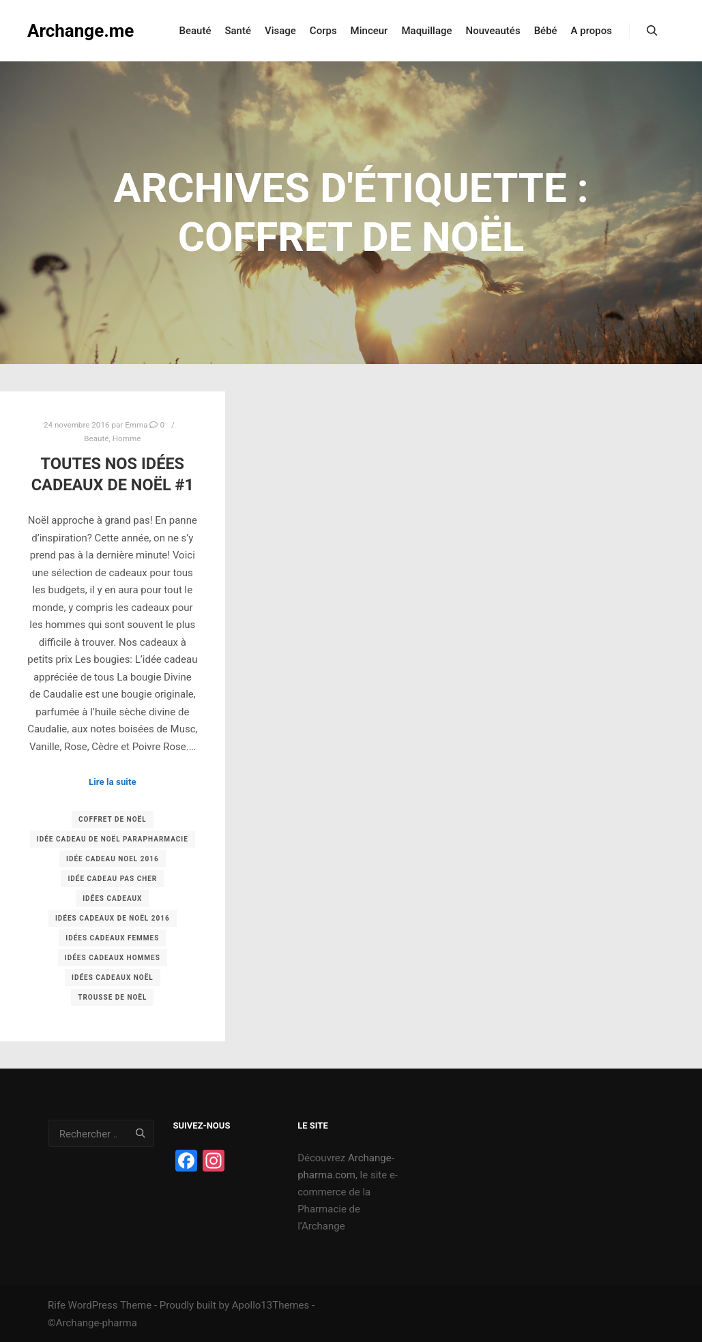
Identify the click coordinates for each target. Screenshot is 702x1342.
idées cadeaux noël (112, 977)
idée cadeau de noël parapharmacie (112, 839)
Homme (127, 438)
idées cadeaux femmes (112, 938)
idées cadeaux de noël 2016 (112, 918)
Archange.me (80, 30)
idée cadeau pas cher (112, 878)
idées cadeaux (112, 898)
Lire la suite (112, 782)
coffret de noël (112, 819)
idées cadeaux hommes (112, 957)
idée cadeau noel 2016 (112, 859)
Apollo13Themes (271, 1305)
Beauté (96, 438)
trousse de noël (112, 997)
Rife (56, 1305)
